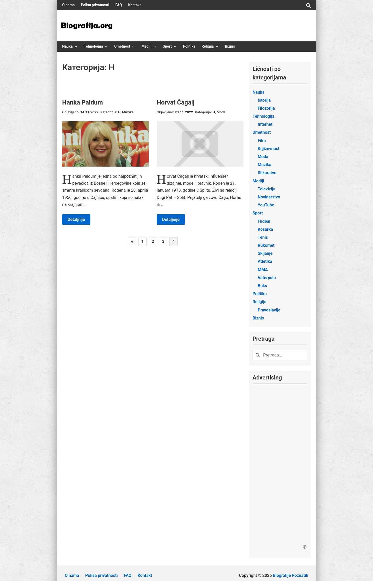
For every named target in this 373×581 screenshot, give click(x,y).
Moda (221, 112)
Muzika (128, 112)
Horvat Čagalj (176, 102)
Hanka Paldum (82, 102)
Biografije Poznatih (290, 570)
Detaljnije (76, 219)
